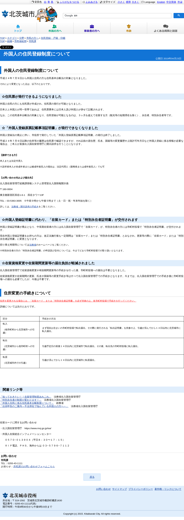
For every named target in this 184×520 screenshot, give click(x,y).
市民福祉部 (20, 41)
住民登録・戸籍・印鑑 (53, 38)
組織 (9, 41)
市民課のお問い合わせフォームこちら (34, 466)
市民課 (32, 41)
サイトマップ (119, 489)
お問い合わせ (103, 489)
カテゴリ (12, 38)
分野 (21, 38)
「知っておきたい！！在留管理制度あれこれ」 (25, 396)
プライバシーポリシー (140, 489)
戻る (92, 477)
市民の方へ (55, 28)
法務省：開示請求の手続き (25, 206)
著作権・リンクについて (167, 489)
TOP (2, 38)
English (161, 2)
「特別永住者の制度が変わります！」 (21, 400)
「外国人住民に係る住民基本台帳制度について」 (27, 403)
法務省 (32, 244)
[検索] (117, 15)
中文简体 (171, 2)
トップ (18, 28)
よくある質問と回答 (165, 28)
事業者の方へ (92, 28)
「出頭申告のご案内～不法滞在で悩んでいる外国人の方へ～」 (34, 406)
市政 (128, 28)
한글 (180, 2)
